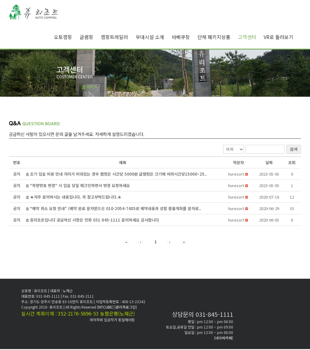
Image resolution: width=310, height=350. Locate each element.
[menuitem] (67, 37)
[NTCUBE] (105, 306)
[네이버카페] (223, 337)
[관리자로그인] (125, 306)
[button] (236, 174)
